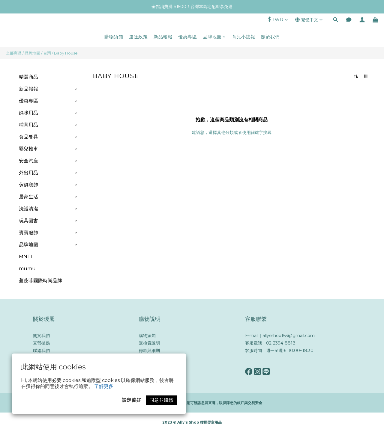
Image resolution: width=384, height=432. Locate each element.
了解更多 (103, 386)
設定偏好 (131, 400)
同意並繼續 (161, 400)
